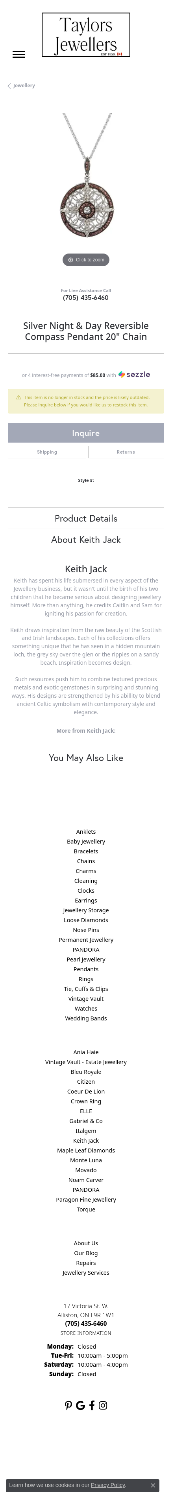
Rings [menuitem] (86, 979)
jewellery (24, 85)
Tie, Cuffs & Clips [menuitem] (86, 989)
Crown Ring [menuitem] (86, 1101)
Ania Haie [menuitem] (85, 1052)
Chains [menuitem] (86, 861)
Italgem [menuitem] (86, 1130)
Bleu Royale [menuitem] (85, 1071)
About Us (86, 1243)
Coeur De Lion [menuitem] (86, 1091)
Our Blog (86, 1253)
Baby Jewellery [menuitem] (86, 841)
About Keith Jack (86, 539)
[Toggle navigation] (19, 54)
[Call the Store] (86, 1323)
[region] (86, 191)
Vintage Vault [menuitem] (86, 998)
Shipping (47, 452)
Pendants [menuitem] (86, 969)
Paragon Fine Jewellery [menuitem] (86, 1199)
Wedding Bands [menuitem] (86, 1018)
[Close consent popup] (153, 1485)
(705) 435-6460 (86, 297)
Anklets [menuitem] (86, 831)
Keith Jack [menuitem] (86, 1140)
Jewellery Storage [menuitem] (86, 910)
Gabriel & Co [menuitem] (86, 1121)
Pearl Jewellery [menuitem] (86, 959)
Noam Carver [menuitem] (86, 1180)
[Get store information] (86, 1333)
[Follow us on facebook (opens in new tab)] (92, 1405)
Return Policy (39, 1442)
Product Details (86, 518)
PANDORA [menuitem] (85, 949)
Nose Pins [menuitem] (86, 930)
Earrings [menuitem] (86, 900)
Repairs (86, 1262)
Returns (126, 452)
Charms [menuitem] (86, 871)
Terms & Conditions (125, 1442)
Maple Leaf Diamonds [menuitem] (86, 1150)
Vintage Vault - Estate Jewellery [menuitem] (86, 1062)
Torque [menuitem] (86, 1209)
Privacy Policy (79, 1442)
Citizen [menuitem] (86, 1081)
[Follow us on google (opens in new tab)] (80, 1405)
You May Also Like (86, 757)
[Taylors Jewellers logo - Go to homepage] (86, 35)
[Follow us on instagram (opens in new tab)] (103, 1405)
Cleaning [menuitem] (86, 880)
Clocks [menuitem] (86, 890)
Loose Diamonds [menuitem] (86, 920)
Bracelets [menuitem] (86, 851)
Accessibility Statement (85, 1457)
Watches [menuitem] (86, 1008)
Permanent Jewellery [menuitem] (86, 939)
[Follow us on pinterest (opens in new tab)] (68, 1405)
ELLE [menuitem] (86, 1111)
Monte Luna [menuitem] (86, 1160)
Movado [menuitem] (85, 1170)
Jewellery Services (86, 1272)
